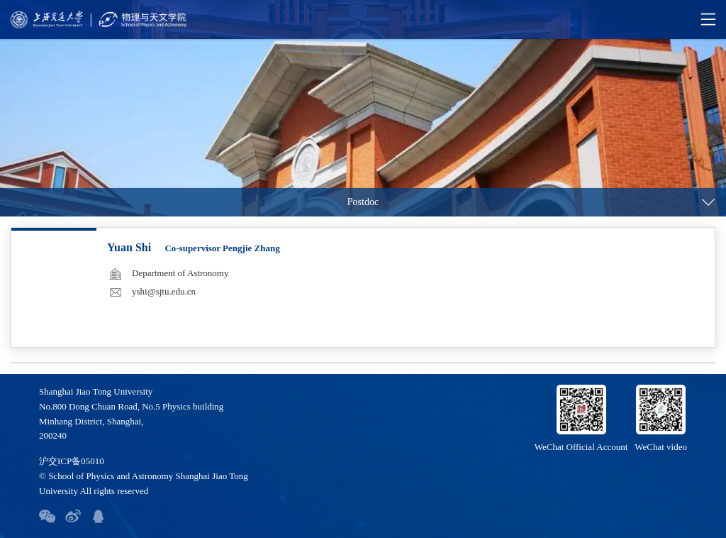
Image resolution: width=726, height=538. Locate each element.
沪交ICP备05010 (71, 461)
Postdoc (363, 202)
